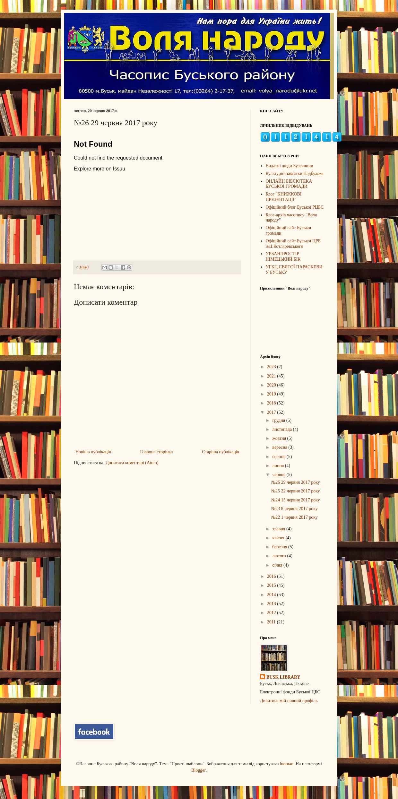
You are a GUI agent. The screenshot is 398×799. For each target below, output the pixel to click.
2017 (272, 412)
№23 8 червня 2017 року (294, 508)
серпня (279, 456)
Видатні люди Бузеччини (289, 165)
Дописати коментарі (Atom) (132, 462)
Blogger (198, 770)
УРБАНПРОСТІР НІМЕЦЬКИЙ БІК (283, 256)
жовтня (279, 438)
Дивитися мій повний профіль (289, 700)
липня (278, 465)
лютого (279, 555)
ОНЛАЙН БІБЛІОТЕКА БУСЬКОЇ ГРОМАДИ (289, 184)
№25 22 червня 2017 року (295, 491)
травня (279, 528)
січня (277, 565)
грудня (279, 420)
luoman (286, 763)
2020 (272, 385)
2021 (272, 376)
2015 (272, 585)
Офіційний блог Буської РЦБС (295, 207)
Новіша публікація (93, 451)
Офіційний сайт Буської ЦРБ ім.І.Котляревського (293, 244)
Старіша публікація (220, 451)
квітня (278, 537)
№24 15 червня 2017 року (295, 500)
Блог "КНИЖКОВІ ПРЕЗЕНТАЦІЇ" (284, 197)
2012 (272, 612)
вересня (280, 447)
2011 (272, 622)
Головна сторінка (156, 451)
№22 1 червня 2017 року (294, 517)
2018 (272, 403)
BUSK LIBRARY (283, 677)
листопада (282, 429)
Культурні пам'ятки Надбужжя (295, 173)
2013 (272, 603)
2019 (272, 394)
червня (279, 474)
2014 (272, 594)
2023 (272, 366)
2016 (272, 576)
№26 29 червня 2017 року (295, 482)
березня (280, 546)
